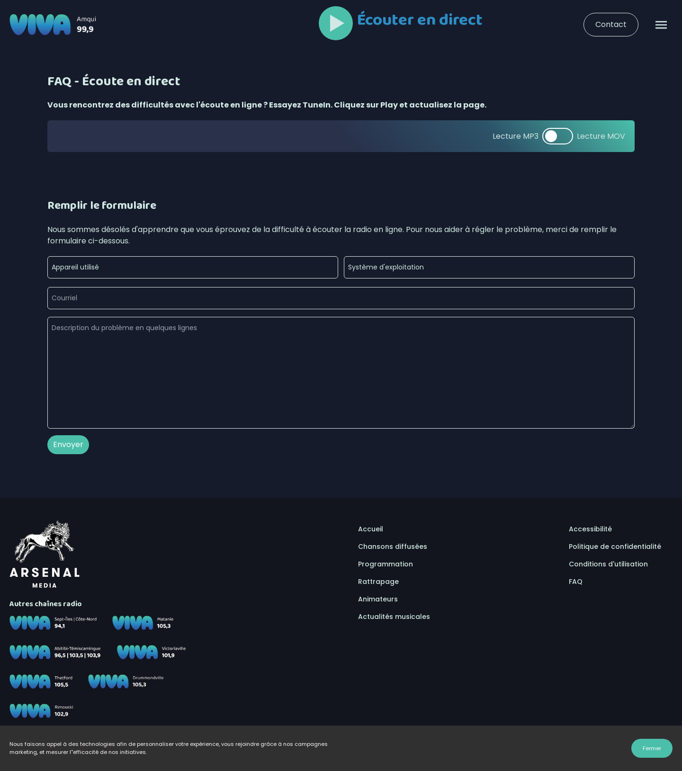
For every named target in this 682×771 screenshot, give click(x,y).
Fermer (652, 748)
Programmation (385, 564)
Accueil (370, 529)
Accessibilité (590, 529)
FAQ (576, 581)
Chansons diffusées (392, 546)
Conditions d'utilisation (608, 564)
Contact (611, 24)
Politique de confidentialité (615, 546)
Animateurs (378, 599)
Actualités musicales (394, 616)
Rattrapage (378, 581)
